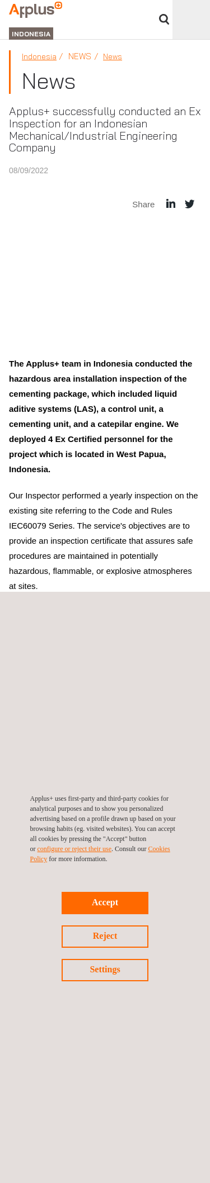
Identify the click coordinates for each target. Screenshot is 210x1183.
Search (164, 19)
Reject (105, 935)
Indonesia (39, 56)
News (112, 56)
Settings (105, 969)
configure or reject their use (75, 849)
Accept (105, 902)
